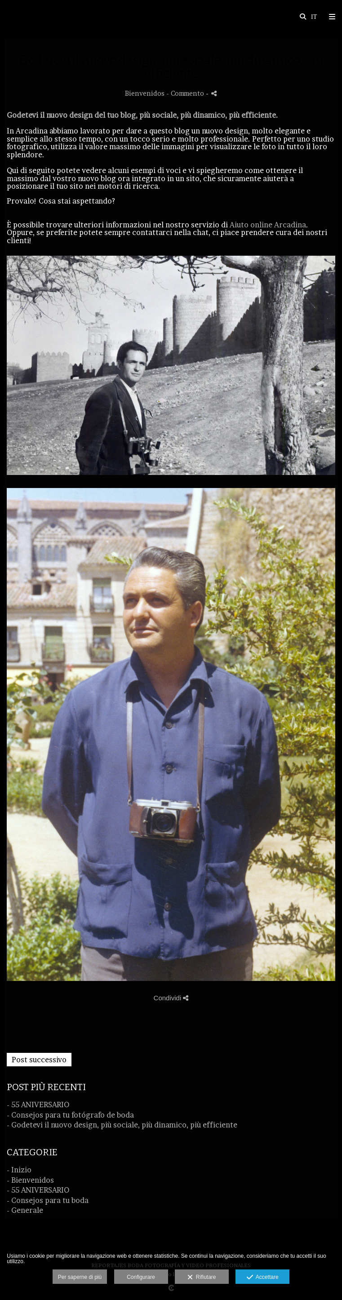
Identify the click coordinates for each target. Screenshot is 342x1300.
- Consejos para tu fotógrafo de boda (70, 1114)
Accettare (263, 1277)
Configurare (141, 1277)
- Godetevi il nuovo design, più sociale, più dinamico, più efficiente (122, 1124)
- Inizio (19, 1169)
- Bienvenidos (30, 1180)
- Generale (25, 1210)
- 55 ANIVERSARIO (38, 1104)
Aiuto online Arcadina (268, 224)
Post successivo (39, 1059)
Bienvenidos (144, 93)
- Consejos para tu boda (48, 1200)
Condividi (171, 998)
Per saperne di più (80, 1277)
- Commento (186, 93)
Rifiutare (201, 1277)
